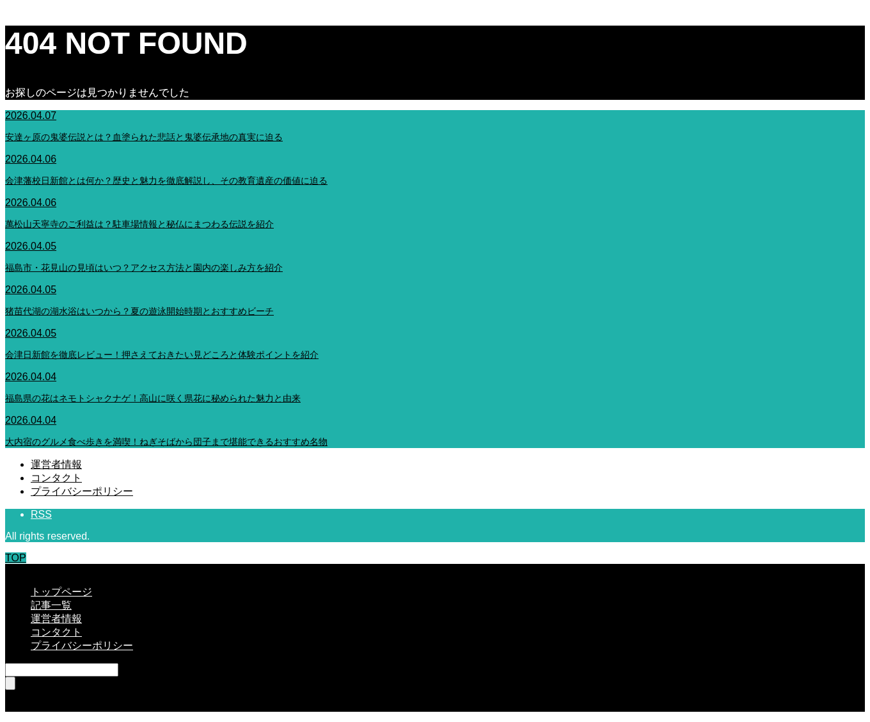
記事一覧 (51, 605)
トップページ (61, 591)
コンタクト (56, 477)
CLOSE (22, 569)
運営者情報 (56, 464)
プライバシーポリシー (82, 491)
